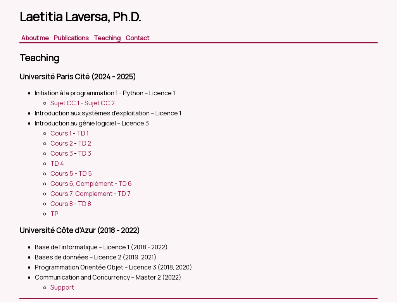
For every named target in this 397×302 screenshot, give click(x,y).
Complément (94, 183)
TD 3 (84, 153)
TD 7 (124, 193)
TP (54, 213)
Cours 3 (61, 153)
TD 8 (84, 203)
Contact (137, 38)
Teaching (108, 38)
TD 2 (84, 143)
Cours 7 (61, 193)
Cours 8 (61, 203)
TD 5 (85, 173)
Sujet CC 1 (64, 103)
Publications (72, 38)
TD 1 (83, 133)
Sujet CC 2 (100, 103)
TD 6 (125, 183)
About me (35, 38)
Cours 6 (61, 183)
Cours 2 (61, 143)
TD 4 (57, 163)
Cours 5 (61, 173)
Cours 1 (61, 133)
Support (62, 287)
